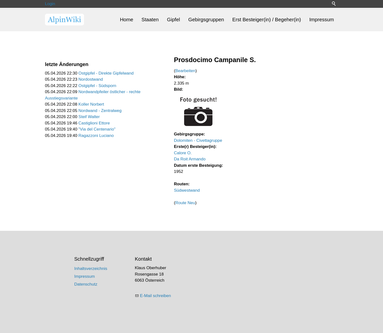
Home (126, 19)
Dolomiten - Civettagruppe (198, 140)
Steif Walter (89, 116)
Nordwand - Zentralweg (100, 110)
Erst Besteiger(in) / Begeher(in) (266, 19)
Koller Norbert (91, 104)
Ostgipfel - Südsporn (97, 85)
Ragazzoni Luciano (96, 135)
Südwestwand (187, 190)
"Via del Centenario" (97, 129)
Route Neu (185, 202)
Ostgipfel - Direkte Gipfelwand (106, 73)
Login (50, 3)
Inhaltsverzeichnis (90, 268)
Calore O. (183, 153)
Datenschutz (85, 284)
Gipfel (173, 19)
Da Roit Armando (189, 159)
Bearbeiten (185, 70)
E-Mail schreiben (155, 295)
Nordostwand (90, 79)
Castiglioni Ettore (94, 123)
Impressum (321, 19)
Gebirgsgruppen (206, 19)
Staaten (150, 19)
